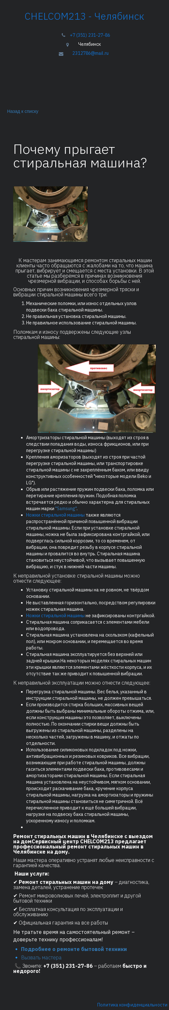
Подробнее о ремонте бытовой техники (74, 949)
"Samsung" (65, 508)
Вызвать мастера (42, 957)
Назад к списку (21, 111)
